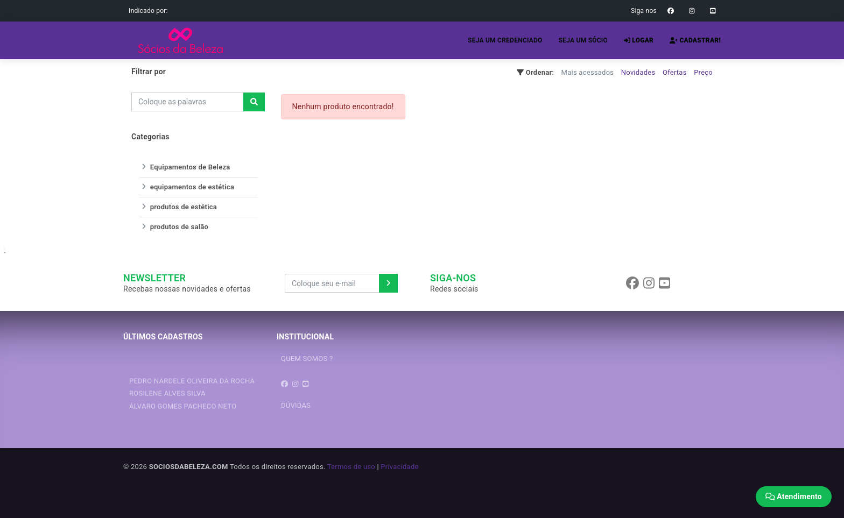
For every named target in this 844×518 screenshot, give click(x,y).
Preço (703, 72)
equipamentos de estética (186, 187)
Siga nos (644, 11)
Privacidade (399, 467)
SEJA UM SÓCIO (583, 40)
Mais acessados (587, 72)
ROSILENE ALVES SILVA (167, 406)
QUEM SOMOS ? (307, 358)
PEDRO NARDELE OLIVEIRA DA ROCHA (192, 394)
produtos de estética (178, 207)
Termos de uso (351, 467)
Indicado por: (148, 11)
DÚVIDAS (296, 405)
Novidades (638, 72)
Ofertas (675, 72)
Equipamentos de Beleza (184, 167)
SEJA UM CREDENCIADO (505, 40)
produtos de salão (173, 227)
